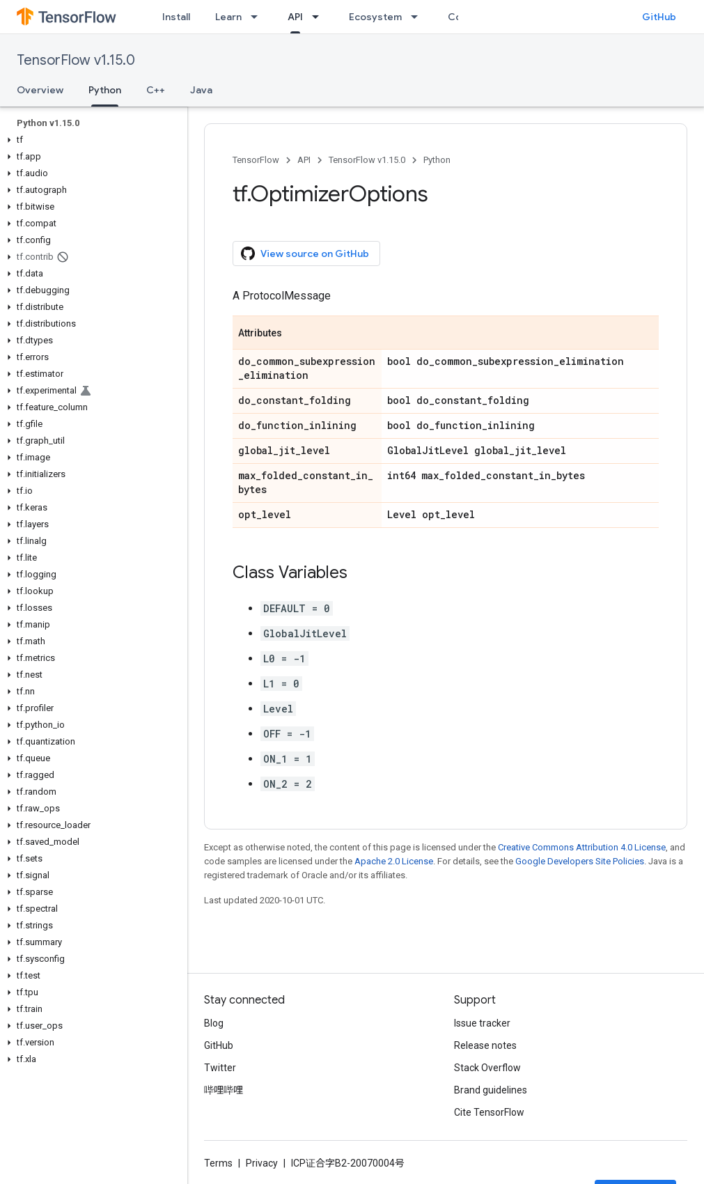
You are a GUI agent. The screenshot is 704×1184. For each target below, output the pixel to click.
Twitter (220, 1067)
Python (437, 160)
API (304, 160)
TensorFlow (256, 160)
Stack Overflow (487, 1067)
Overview (40, 90)
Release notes (485, 1045)
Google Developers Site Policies (579, 861)
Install (176, 16)
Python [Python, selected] (104, 90)
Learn (228, 16)
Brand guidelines (490, 1090)
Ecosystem (375, 16)
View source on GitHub (305, 253)
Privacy (262, 1163)
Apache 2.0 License (393, 861)
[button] (91, 140)
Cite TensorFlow (489, 1112)
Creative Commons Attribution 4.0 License (582, 847)
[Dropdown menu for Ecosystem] (418, 16)
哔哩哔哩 (223, 1090)
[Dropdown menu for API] (319, 16)
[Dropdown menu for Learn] (258, 16)
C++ (155, 90)
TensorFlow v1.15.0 (76, 60)
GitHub (659, 16)
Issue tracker (482, 1023)
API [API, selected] (295, 16)
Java (201, 90)
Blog (214, 1023)
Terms (218, 1163)
